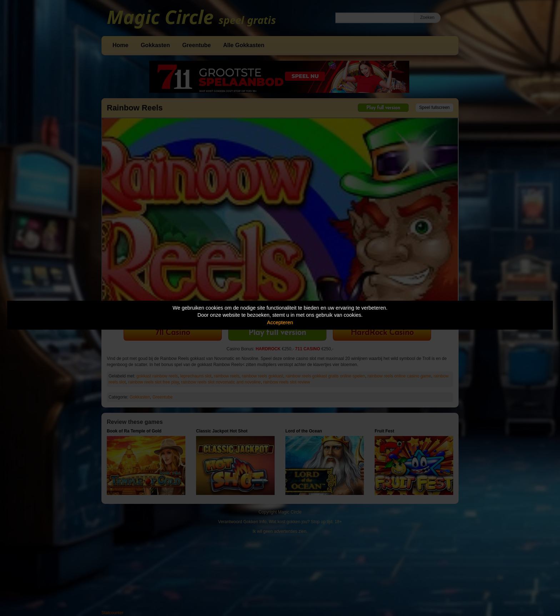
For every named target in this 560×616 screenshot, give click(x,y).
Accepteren (280, 322)
